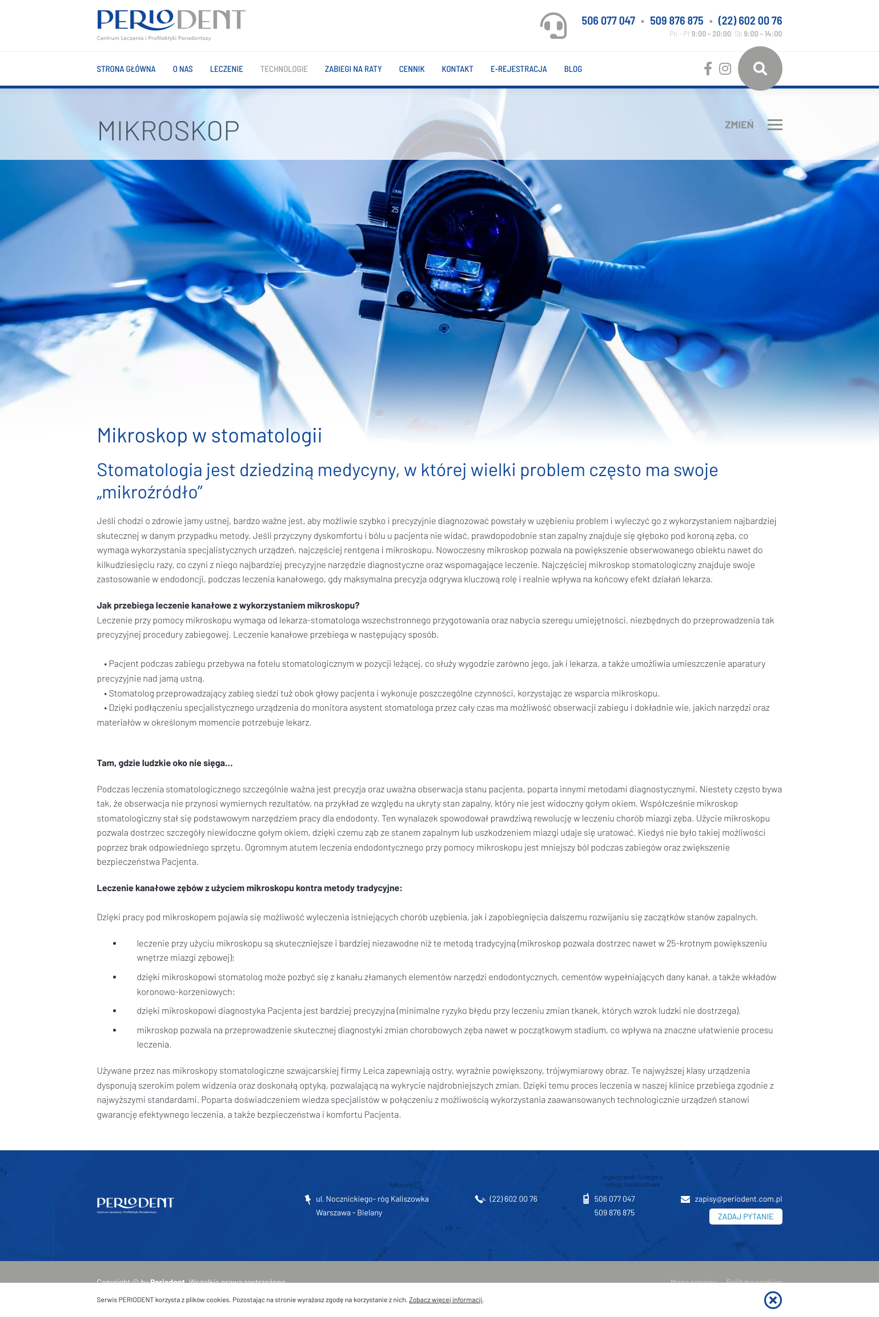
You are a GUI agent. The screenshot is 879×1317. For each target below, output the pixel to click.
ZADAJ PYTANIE (745, 1216)
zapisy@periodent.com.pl (738, 1198)
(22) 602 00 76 (750, 20)
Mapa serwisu (694, 1282)
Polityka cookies (754, 1282)
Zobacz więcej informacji (445, 1300)
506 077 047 (608, 20)
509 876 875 (676, 20)
